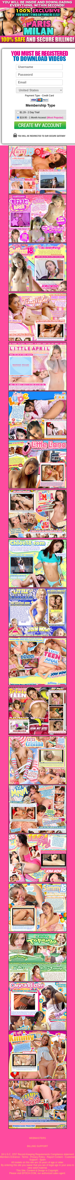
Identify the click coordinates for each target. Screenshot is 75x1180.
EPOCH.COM (29, 1173)
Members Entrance (10, 1157)
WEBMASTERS (37, 1138)
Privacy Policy (37, 1157)
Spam (43, 1159)
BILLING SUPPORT (37, 1146)
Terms (25, 1157)
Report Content (55, 1157)
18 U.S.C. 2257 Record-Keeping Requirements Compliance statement (37, 1154)
